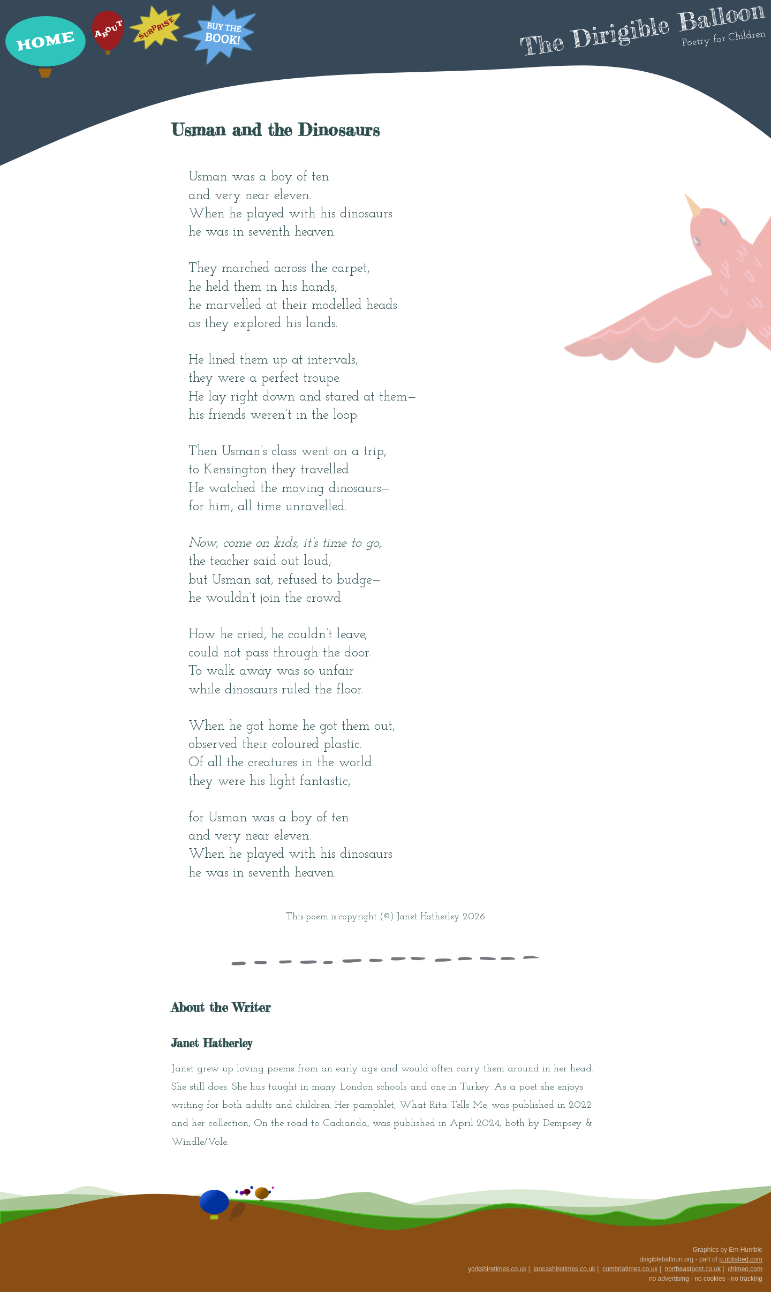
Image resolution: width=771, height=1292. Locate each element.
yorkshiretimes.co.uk (497, 1269)
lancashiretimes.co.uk (564, 1269)
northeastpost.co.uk (692, 1269)
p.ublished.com (740, 1259)
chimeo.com (745, 1269)
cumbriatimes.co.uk (629, 1269)
